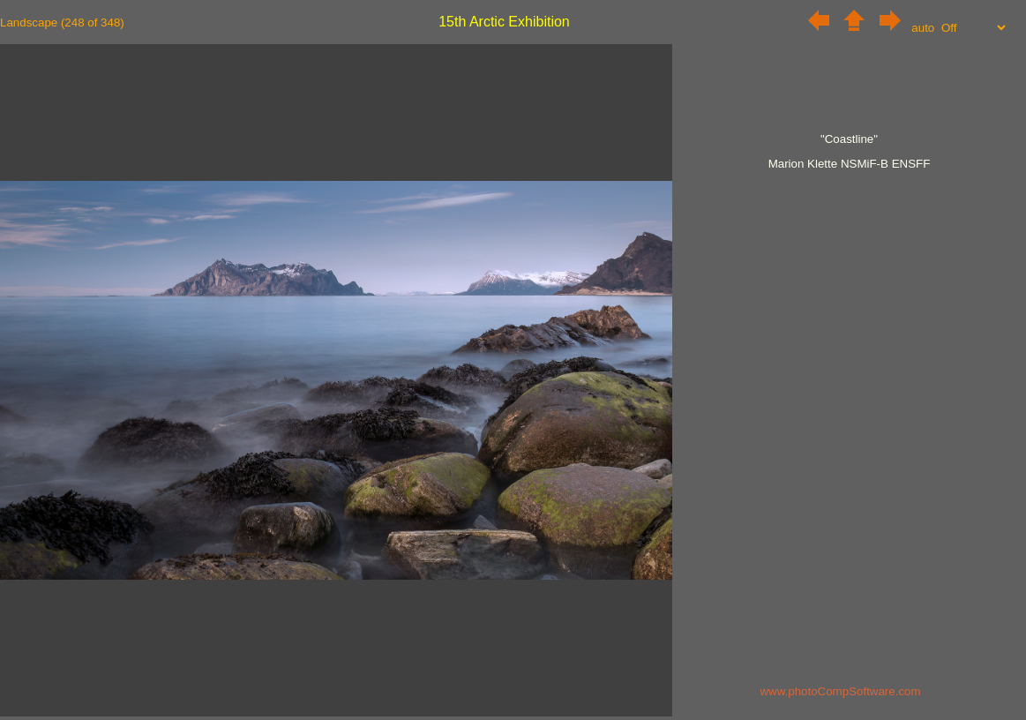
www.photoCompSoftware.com (840, 691)
